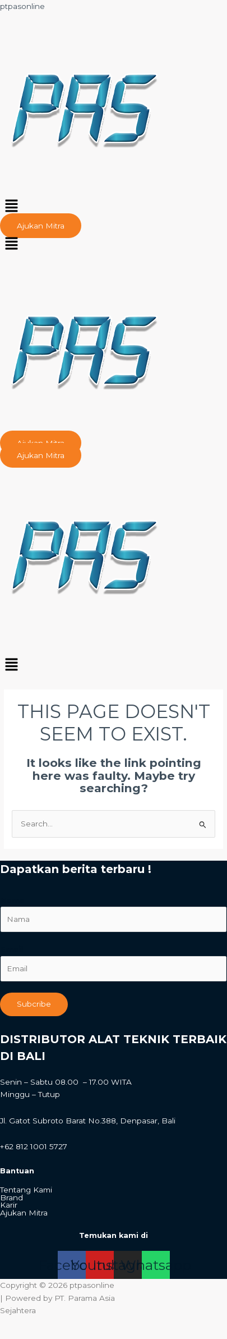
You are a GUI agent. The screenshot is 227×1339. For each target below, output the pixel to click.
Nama (13, 900)
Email (12, 949)
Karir (8, 1205)
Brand (11, 1198)
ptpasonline (22, 6)
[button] (113, 207)
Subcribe (34, 1003)
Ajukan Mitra (24, 1213)
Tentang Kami (26, 1190)
